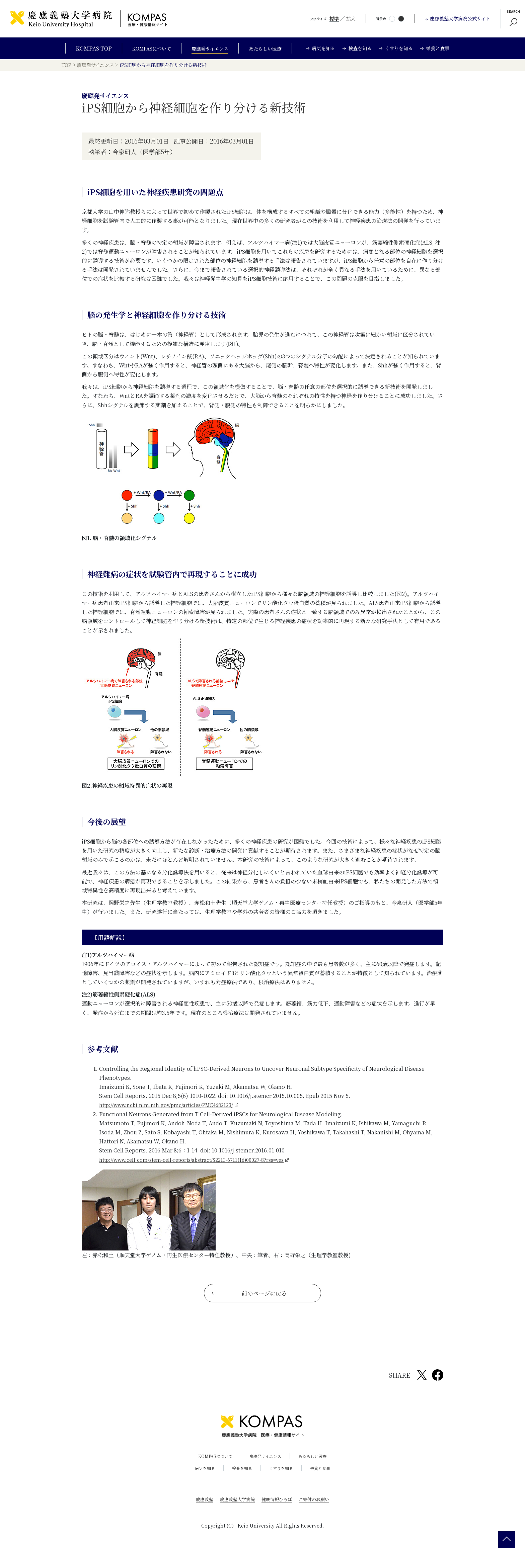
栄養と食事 (325, 1473)
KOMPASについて (146, 48)
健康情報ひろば (277, 1503)
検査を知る (240, 1473)
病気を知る (200, 1473)
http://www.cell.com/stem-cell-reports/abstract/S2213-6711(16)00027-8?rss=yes (201, 1161)
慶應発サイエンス (211, 48)
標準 (334, 18)
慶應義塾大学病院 (235, 1503)
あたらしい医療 (271, 48)
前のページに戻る (249, 1297)
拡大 (351, 18)
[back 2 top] (506, 1539)
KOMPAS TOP (86, 48)
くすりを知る (283, 1473)
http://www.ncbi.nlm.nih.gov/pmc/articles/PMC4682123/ (172, 1107)
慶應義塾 (201, 1503)
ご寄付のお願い (317, 1503)
